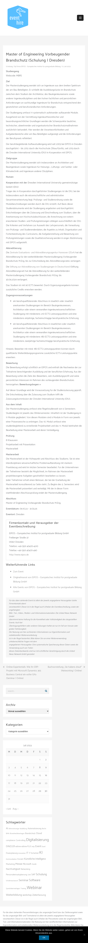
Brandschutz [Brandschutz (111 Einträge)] (30, 833)
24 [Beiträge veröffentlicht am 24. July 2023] (9, 791)
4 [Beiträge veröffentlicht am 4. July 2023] (15, 768)
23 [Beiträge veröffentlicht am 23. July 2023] (46, 783)
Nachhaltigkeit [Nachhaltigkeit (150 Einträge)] (13, 869)
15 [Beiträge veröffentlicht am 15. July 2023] (40, 775)
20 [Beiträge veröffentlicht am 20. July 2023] (27, 783)
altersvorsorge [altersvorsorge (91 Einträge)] (14, 828)
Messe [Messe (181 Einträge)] (18, 864)
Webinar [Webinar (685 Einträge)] (34, 887)
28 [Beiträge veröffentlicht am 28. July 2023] (34, 791)
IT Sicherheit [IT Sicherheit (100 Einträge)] (34, 853)
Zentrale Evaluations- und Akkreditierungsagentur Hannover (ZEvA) (42, 253)
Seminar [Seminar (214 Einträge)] (23, 880)
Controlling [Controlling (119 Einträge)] (20, 840)
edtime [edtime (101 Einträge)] (18, 846)
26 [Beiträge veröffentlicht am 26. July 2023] (21, 791)
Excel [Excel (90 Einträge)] (43, 846)
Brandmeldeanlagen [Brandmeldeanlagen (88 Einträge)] (17, 833)
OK (44, 937)
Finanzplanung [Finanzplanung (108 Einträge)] (12, 853)
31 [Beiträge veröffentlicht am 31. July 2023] (9, 799)
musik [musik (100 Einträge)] (34, 864)
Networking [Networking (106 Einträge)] (25, 869)
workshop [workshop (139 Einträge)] (27, 895)
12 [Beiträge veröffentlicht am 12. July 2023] (21, 775)
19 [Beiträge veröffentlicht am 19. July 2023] (21, 783)
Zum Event (18, 572)
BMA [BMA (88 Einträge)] (7, 833)
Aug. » (15, 809)
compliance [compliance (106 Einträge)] (10, 840)
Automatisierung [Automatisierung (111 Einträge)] (34, 828)
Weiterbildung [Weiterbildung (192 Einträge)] (14, 895)
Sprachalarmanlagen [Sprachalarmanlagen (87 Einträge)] (13, 888)
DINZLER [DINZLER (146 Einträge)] (10, 846)
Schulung (9, 66)
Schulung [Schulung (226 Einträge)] (41, 874)
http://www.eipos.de (19, 555)
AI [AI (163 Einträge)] (7, 828)
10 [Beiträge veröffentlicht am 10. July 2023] (9, 775)
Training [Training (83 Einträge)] (23, 888)
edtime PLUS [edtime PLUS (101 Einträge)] (26, 846)
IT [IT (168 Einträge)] (27, 853)
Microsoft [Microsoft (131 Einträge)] (27, 864)
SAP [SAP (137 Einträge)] (33, 874)
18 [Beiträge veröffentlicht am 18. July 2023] (15, 783)
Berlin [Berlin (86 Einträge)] (44, 828)
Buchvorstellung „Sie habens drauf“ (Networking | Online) (65, 669)
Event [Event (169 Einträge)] (38, 846)
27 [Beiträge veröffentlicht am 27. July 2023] (27, 791)
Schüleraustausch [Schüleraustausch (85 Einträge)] (12, 880)
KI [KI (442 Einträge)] (41, 853)
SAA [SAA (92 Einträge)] (29, 874)
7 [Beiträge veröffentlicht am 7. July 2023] (33, 768)
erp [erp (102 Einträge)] (33, 846)
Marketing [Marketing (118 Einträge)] (10, 864)
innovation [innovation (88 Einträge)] (22, 853)
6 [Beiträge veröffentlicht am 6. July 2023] (27, 768)
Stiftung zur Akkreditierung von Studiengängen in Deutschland (40, 267)
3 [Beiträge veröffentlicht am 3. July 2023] (9, 768)
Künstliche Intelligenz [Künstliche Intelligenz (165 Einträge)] (35, 859)
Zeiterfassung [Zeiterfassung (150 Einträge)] (39, 895)
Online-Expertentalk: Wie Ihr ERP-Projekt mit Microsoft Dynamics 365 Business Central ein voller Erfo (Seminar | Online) (23, 672)
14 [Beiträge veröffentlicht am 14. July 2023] (34, 775)
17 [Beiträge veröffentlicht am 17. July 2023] (9, 783)
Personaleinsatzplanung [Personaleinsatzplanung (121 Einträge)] (16, 874)
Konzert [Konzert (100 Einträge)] (20, 859)
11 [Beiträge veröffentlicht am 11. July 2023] (15, 775)
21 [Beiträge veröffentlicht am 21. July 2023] (34, 783)
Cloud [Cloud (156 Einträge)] (39, 833)
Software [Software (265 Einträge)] (34, 880)
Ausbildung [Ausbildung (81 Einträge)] (23, 828)
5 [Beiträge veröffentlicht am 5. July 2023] (21, 768)
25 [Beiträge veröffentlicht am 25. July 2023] (15, 791)
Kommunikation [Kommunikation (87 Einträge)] (11, 859)
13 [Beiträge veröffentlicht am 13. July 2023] (27, 775)
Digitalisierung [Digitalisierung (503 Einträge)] (37, 840)
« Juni (8, 809)
